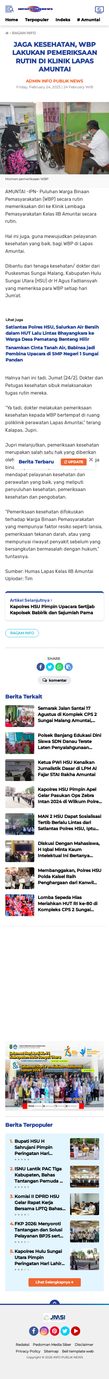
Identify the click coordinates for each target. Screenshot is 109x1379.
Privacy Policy (28, 1351)
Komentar (54, 680)
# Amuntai (88, 19)
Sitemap (51, 1351)
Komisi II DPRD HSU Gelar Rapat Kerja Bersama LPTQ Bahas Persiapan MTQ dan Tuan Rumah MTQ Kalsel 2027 (38, 1203)
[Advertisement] (54, 986)
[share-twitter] (50, 667)
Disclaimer (84, 1344)
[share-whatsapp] (59, 667)
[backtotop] (54, 1305)
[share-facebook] (41, 667)
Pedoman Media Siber (52, 1344)
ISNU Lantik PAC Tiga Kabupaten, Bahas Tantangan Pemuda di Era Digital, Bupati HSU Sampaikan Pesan (40, 1175)
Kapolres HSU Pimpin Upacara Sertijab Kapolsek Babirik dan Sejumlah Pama (52, 609)
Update (73, 462)
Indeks (63, 19)
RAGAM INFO (22, 633)
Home (11, 19)
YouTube (79, 1333)
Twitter (67, 1333)
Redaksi (22, 1344)
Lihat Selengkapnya (54, 1282)
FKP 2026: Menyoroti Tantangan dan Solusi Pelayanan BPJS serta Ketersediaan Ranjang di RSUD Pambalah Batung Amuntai (39, 1230)
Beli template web (78, 1351)
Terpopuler (37, 19)
